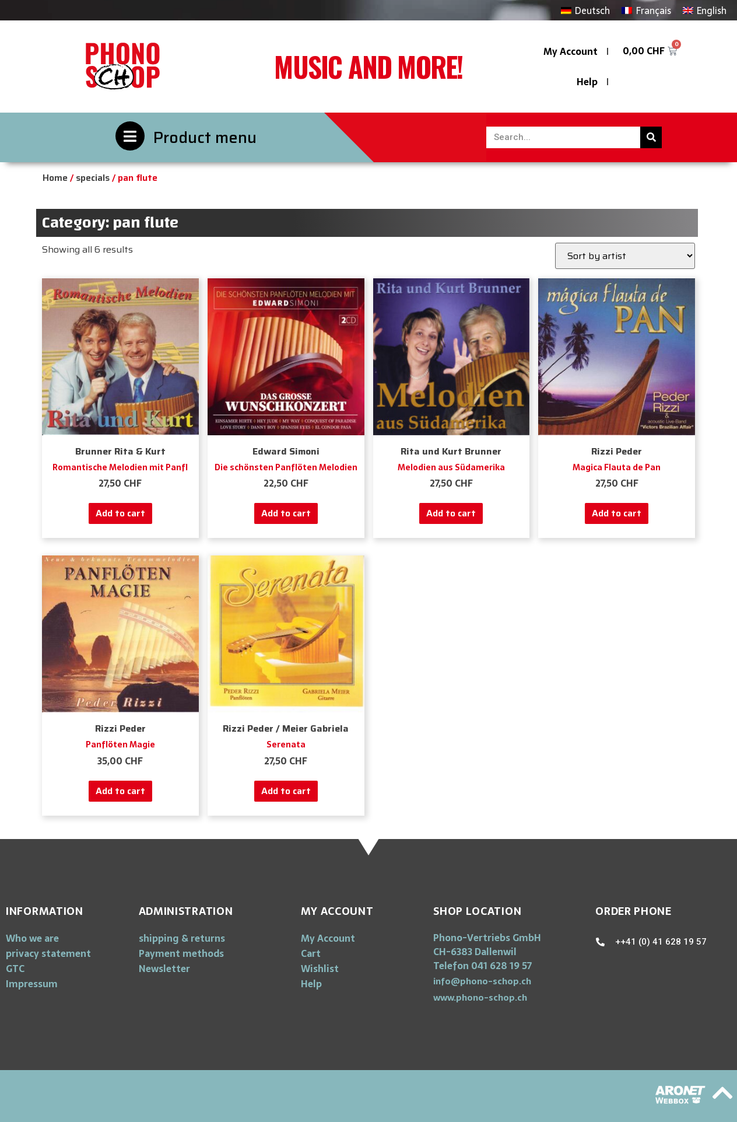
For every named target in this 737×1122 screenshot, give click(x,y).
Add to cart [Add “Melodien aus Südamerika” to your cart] (451, 513)
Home (55, 177)
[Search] (651, 137)
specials (93, 177)
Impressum (32, 983)
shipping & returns (182, 938)
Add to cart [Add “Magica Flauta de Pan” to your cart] (616, 513)
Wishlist (320, 968)
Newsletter (164, 968)
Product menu (205, 137)
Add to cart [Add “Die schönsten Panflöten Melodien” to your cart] (286, 513)
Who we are (32, 938)
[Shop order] (625, 256)
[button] (482, 981)
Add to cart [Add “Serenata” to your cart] (286, 791)
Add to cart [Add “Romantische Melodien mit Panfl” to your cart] (120, 513)
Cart (311, 953)
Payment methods (181, 953)
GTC (15, 968)
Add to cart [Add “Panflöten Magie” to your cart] (120, 791)
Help (587, 81)
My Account (570, 51)
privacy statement (48, 953)
